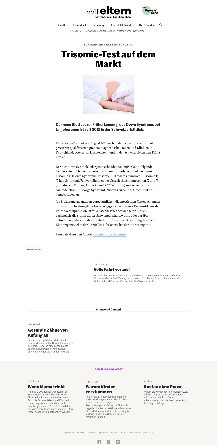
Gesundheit (79, 25)
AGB (123, 432)
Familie (62, 25)
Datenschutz (133, 432)
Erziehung (99, 25)
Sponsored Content (108, 432)
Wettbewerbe (123, 31)
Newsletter (139, 31)
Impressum (69, 432)
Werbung (92, 432)
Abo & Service (146, 25)
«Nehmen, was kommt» (109, 234)
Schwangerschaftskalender (100, 31)
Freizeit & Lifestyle (121, 25)
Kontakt (81, 432)
